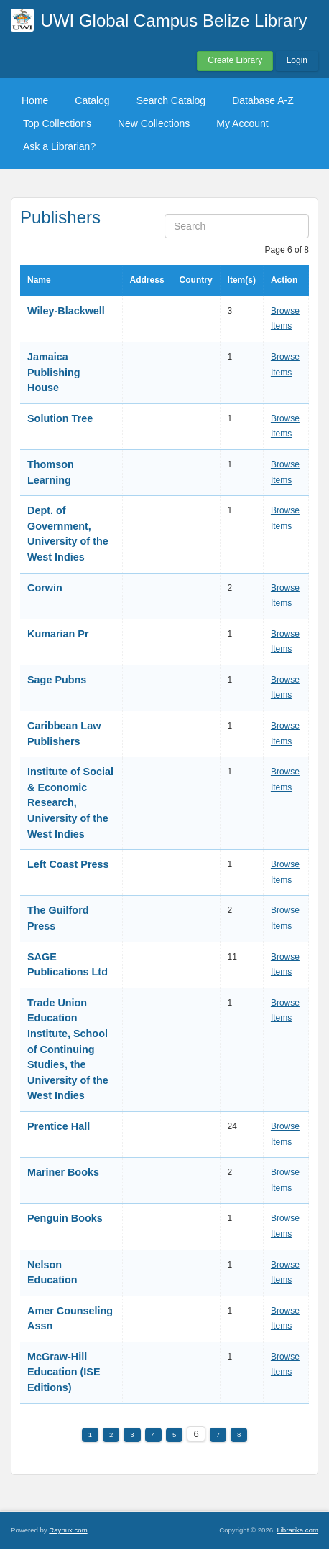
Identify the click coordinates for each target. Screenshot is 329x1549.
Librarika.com (297, 1530)
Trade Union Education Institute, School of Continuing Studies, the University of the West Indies (67, 1049)
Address (147, 280)
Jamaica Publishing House (53, 372)
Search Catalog (171, 100)
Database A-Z (263, 100)
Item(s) (242, 280)
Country (196, 280)
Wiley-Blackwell (66, 311)
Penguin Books (65, 1218)
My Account (242, 123)
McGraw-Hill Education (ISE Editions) (64, 1372)
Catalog (92, 100)
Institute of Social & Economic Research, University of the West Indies (70, 802)
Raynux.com (68, 1530)
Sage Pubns (56, 679)
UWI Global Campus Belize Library (174, 20)
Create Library (235, 60)
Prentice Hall (58, 1126)
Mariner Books (63, 1172)
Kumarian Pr (58, 634)
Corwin (44, 588)
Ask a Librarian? (59, 146)
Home (35, 100)
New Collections (154, 123)
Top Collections (57, 123)
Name (39, 280)
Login (297, 60)
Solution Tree (60, 418)
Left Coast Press (68, 864)
